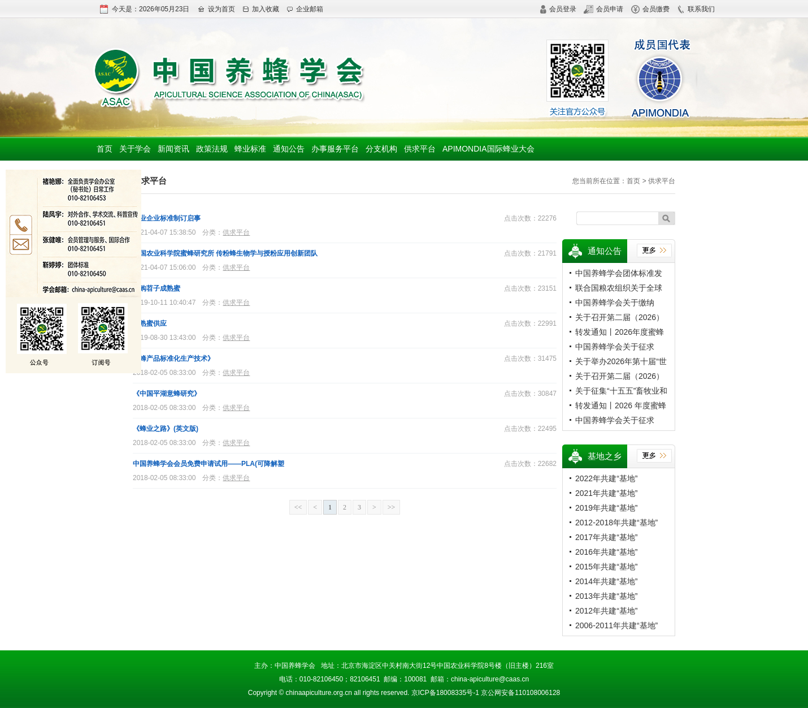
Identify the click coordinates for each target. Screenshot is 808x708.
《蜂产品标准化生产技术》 (173, 358)
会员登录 (558, 9)
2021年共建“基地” (606, 493)
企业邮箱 (304, 9)
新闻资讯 (173, 148)
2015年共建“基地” (606, 566)
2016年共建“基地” (606, 551)
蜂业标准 (250, 148)
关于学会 (135, 148)
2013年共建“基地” (606, 596)
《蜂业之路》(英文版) (165, 429)
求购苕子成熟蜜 (156, 288)
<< (298, 507)
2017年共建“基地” (606, 537)
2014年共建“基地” (606, 581)
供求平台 (420, 148)
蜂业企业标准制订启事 (167, 218)
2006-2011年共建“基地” (616, 625)
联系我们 (696, 9)
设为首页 (216, 9)
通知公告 (289, 148)
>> (392, 507)
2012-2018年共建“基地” (616, 522)
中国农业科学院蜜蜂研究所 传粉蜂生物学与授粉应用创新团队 (225, 253)
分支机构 (381, 148)
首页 (104, 148)
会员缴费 (650, 9)
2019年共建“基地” (606, 507)
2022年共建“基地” (606, 478)
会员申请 (603, 9)
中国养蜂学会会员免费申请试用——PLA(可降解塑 (208, 464)
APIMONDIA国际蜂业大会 (488, 148)
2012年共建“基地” (606, 610)
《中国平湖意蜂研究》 (167, 394)
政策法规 (212, 148)
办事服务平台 (335, 148)
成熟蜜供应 (150, 323)
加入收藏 (260, 9)
